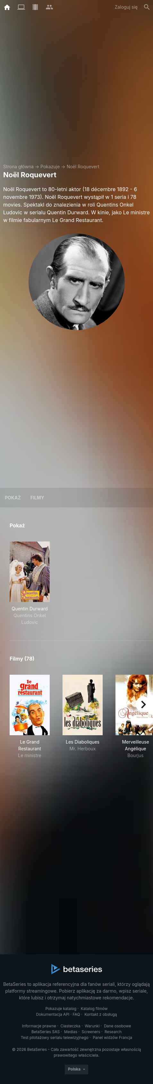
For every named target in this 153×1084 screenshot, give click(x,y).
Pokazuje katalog (60, 1008)
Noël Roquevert (83, 166)
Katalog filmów (94, 1008)
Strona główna (18, 166)
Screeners (91, 1031)
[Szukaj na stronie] (147, 7)
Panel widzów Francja (112, 1037)
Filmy (37, 497)
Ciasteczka (70, 1026)
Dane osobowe (117, 1026)
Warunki (92, 1026)
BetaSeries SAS (45, 1031)
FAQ (76, 1014)
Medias (70, 1031)
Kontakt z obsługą (100, 1014)
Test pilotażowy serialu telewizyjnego (55, 1037)
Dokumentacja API (52, 1014)
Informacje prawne (39, 1026)
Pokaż (13, 497)
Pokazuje (50, 166)
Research (113, 1031)
